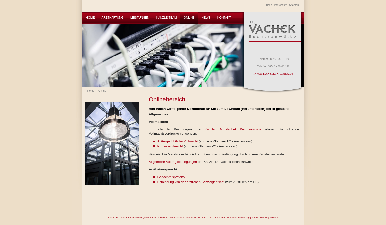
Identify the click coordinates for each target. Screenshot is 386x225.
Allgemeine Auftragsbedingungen (173, 162)
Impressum (280, 4)
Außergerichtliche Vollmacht (177, 141)
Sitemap (294, 4)
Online (102, 90)
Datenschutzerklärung (238, 217)
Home (90, 90)
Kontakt (264, 217)
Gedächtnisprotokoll (171, 177)
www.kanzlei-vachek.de (156, 217)
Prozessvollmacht (170, 146)
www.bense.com (203, 217)
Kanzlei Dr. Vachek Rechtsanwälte (233, 129)
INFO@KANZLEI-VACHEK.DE (273, 73)
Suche (268, 4)
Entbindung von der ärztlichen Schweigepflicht (190, 182)
